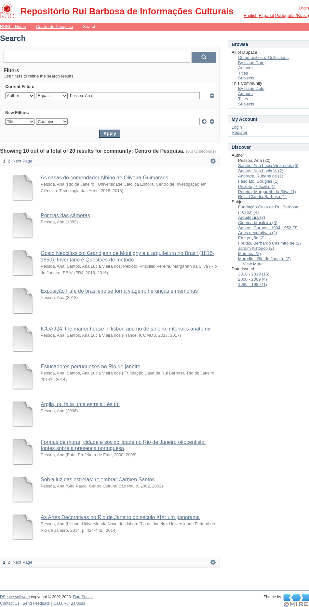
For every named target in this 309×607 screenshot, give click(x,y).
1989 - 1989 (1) (252, 284)
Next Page (23, 161)
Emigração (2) (251, 237)
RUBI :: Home (13, 26)
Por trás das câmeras (65, 215)
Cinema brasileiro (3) (257, 222)
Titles (243, 73)
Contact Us (10, 603)
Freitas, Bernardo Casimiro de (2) (269, 243)
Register (239, 132)
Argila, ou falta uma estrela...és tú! (80, 404)
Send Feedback (36, 603)
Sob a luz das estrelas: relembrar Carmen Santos (97, 479)
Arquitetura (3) (251, 217)
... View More (250, 263)
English (251, 15)
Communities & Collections (263, 57)
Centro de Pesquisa (54, 26)
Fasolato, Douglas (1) (258, 181)
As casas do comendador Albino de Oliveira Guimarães (104, 177)
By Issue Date (251, 62)
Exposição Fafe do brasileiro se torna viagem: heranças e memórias (119, 291)
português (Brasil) (292, 15)
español (266, 15)
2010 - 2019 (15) (253, 274)
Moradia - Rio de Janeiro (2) (264, 258)
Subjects (246, 78)
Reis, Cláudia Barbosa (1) (262, 196)
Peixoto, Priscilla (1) (256, 186)
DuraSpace (82, 597)
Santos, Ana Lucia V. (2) (260, 170)
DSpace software (15, 597)
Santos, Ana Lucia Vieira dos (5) (268, 165)
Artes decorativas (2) (257, 232)
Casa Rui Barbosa (69, 603)
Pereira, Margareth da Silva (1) (267, 191)
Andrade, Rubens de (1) (260, 176)
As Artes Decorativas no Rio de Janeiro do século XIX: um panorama (120, 517)
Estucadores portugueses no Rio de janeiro (91, 366)
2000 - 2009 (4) (252, 279)
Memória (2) (249, 253)
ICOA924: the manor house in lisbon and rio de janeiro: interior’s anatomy (125, 329)
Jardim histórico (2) (256, 248)
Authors (245, 67)
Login (304, 8)
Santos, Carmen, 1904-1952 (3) (268, 227)
